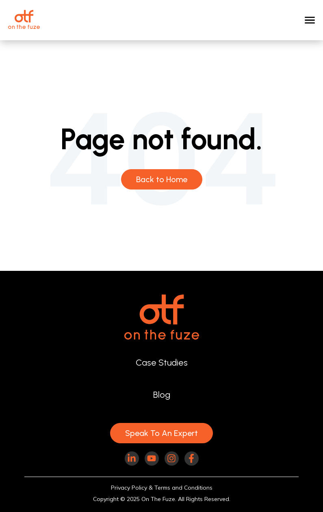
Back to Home (161, 179)
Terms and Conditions (183, 487)
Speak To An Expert (161, 433)
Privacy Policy (129, 487)
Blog (161, 394)
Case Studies (162, 362)
